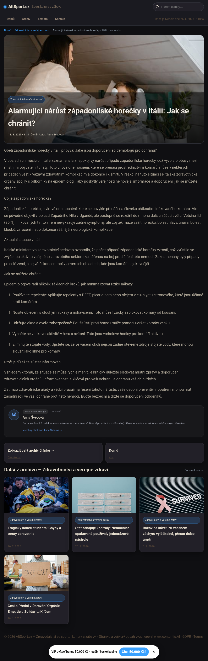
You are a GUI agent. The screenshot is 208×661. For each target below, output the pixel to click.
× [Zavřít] (154, 652)
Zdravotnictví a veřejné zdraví (32, 30)
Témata (43, 19)
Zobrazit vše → (194, 470)
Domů (11, 19)
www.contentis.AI (167, 637)
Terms (198, 637)
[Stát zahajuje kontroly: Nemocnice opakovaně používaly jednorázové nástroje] (104, 514)
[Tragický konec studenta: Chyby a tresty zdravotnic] (36, 514)
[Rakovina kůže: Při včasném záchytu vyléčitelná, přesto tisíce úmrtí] (171, 514)
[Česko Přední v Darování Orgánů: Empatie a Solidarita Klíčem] (36, 589)
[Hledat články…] (181, 7)
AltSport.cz (18, 6)
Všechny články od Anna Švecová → (42, 430)
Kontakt (60, 19)
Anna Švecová (33, 417)
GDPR (186, 637)
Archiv (26, 19)
